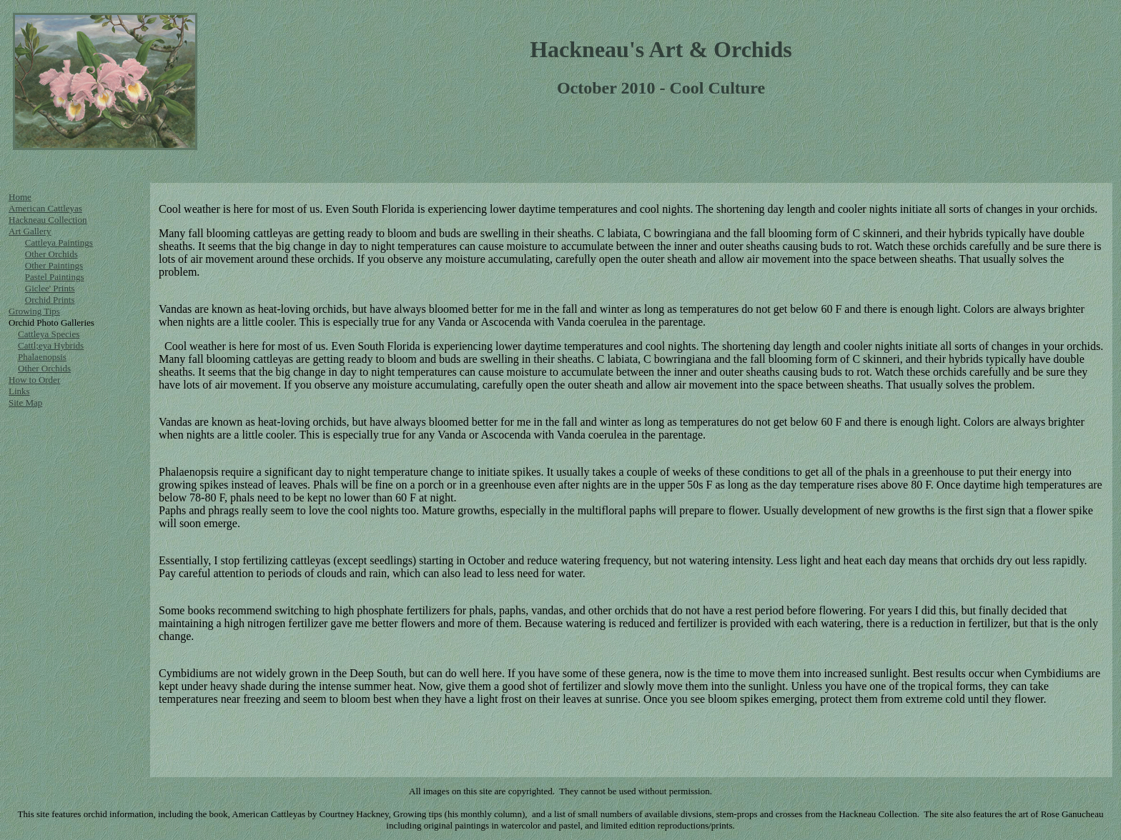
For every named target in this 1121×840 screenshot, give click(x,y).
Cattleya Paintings (59, 242)
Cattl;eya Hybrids (51, 345)
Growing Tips (34, 311)
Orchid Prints (50, 299)
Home (20, 196)
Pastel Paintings (54, 276)
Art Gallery (30, 231)
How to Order (34, 379)
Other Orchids (51, 254)
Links (19, 391)
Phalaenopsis (42, 356)
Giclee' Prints (50, 288)
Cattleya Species (48, 334)
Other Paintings (54, 265)
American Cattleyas (45, 208)
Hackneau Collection (48, 219)
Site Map (25, 402)
